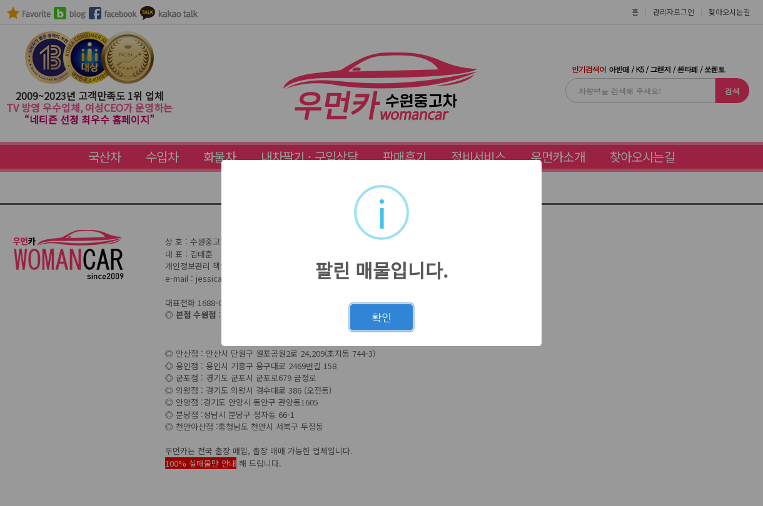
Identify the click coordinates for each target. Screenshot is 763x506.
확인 (381, 317)
